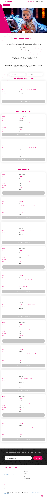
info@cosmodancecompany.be (10, 474)
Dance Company (30, 1)
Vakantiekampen (39, 1)
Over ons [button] (12, 5)
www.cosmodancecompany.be (10, 475)
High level (23, 5)
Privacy (32, 492)
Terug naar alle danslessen (11, 17)
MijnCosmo (6, 488)
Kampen (5, 487)
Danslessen (6, 5)
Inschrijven (38, 458)
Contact (5, 6)
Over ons (26, 471)
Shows (27, 5)
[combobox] (17, 74)
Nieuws (17, 5)
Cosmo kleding (34, 5)
